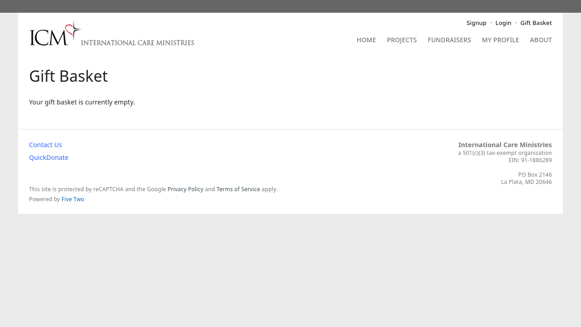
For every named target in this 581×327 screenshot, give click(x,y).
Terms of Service (238, 189)
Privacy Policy (185, 189)
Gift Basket (536, 23)
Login (504, 23)
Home (366, 40)
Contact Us (45, 144)
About (541, 40)
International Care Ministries (505, 144)
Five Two (73, 199)
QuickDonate (49, 157)
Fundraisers (449, 40)
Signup (477, 23)
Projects (402, 40)
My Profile (500, 40)
